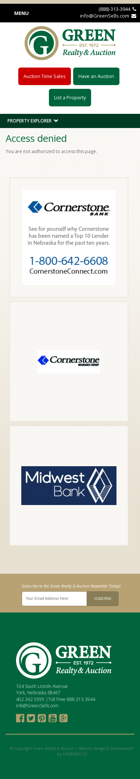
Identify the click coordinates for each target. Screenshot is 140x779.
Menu (21, 13)
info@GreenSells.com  (108, 15)
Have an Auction (96, 76)
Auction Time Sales (45, 76)
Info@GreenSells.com (37, 705)
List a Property (70, 97)
